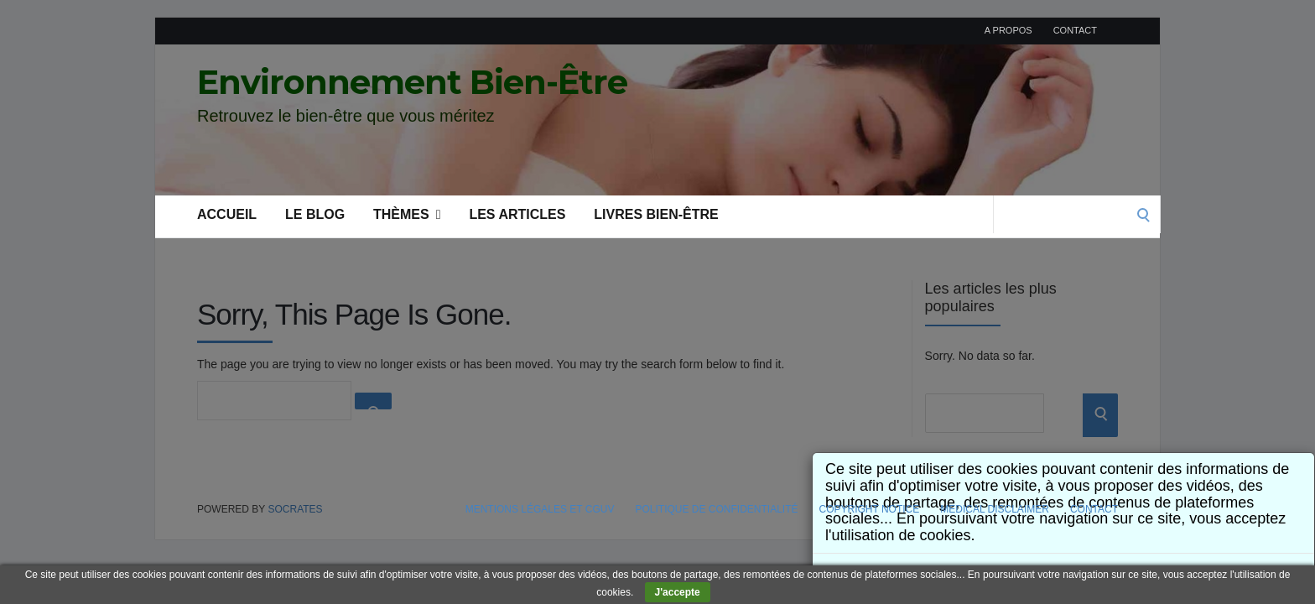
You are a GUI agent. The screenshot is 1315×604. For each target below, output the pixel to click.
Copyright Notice (869, 509)
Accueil (227, 214)
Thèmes (407, 214)
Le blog (315, 214)
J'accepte (677, 592)
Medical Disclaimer (994, 509)
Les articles (517, 214)
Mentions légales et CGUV (540, 509)
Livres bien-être (656, 214)
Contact (1075, 30)
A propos (1008, 30)
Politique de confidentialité (716, 509)
